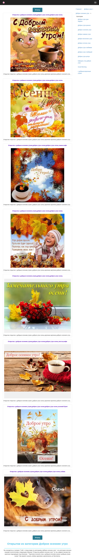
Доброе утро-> (88, 9)
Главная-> (79, 9)
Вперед (37, 10)
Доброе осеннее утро (82, 13)
